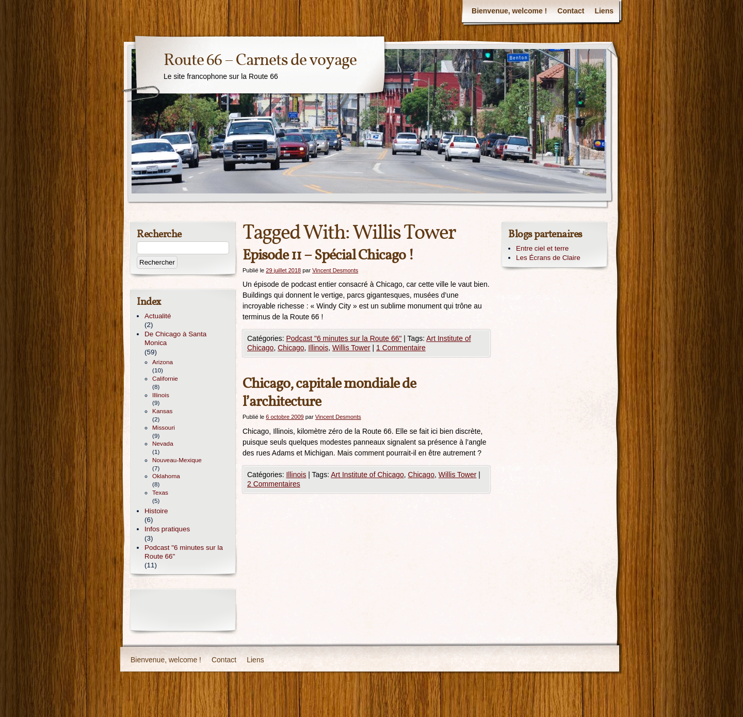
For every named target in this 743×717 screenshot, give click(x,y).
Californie (165, 378)
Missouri (163, 427)
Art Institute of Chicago (367, 474)
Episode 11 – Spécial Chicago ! (328, 256)
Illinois (318, 348)
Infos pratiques (167, 529)
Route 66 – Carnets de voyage (260, 60)
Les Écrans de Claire (548, 258)
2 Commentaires (273, 484)
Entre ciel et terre (542, 248)
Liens (603, 11)
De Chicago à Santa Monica (175, 338)
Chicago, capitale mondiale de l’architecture (329, 393)
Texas (160, 492)
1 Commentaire (401, 348)
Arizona (162, 362)
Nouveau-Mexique (177, 460)
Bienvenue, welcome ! (509, 11)
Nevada (162, 443)
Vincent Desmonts (335, 270)
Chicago (291, 348)
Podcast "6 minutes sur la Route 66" (343, 338)
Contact (570, 11)
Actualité (157, 316)
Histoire (156, 511)
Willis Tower (351, 348)
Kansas (162, 411)
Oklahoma (166, 476)
